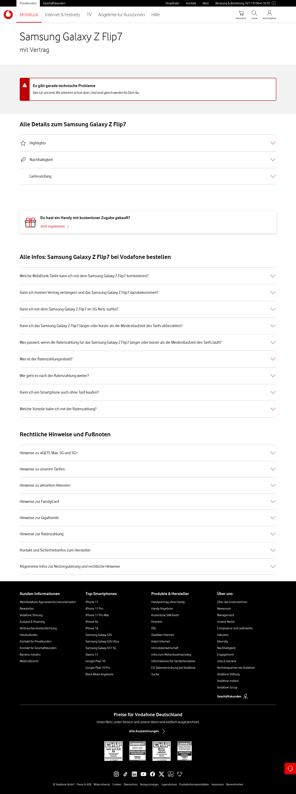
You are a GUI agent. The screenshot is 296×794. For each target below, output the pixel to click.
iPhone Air (92, 622)
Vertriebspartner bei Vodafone (236, 668)
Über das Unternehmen (232, 602)
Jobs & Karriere (226, 661)
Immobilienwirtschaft (164, 648)
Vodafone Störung (31, 615)
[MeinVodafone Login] (269, 15)
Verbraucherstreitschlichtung (38, 628)
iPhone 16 (92, 628)
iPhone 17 (92, 602)
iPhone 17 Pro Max (97, 615)
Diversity (222, 641)
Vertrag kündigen (149, 784)
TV (89, 14)
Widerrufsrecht (29, 661)
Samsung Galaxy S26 (99, 635)
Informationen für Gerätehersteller (173, 661)
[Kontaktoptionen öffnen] (290, 768)
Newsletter (27, 608)
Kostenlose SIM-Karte (165, 615)
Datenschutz (131, 784)
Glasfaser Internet (162, 635)
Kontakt (191, 3)
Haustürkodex (28, 635)
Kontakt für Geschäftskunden (38, 648)
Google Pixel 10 (95, 661)
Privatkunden (28, 3)
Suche (155, 674)
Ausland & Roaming (32, 622)
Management (225, 615)
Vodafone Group (227, 687)
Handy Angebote (162, 608)
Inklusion (223, 635)
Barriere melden (30, 654)
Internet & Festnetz (62, 14)
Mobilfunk (29, 14)
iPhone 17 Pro (94, 608)
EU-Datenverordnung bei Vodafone (173, 668)
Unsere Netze (226, 622)
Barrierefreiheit (234, 784)
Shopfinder (172, 3)
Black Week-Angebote (99, 674)
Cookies (116, 784)
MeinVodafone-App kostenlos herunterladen (48, 602)
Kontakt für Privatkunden (35, 641)
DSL (153, 628)
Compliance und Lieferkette (235, 628)
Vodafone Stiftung (228, 674)
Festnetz (156, 622)
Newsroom (224, 608)
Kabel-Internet (160, 641)
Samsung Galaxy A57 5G (101, 648)
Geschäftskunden (54, 3)
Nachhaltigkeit (226, 648)
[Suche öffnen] (254, 15)
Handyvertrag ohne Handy (168, 602)
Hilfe (155, 14)
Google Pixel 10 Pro (98, 668)
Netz (206, 3)
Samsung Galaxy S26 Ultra (102, 641)
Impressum (218, 784)
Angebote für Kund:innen (121, 14)
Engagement (225, 654)
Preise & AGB (84, 784)
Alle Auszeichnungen (148, 731)
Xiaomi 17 (92, 654)
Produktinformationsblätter (194, 784)
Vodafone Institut (228, 681)
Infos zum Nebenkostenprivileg (171, 654)
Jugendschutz (169, 784)
